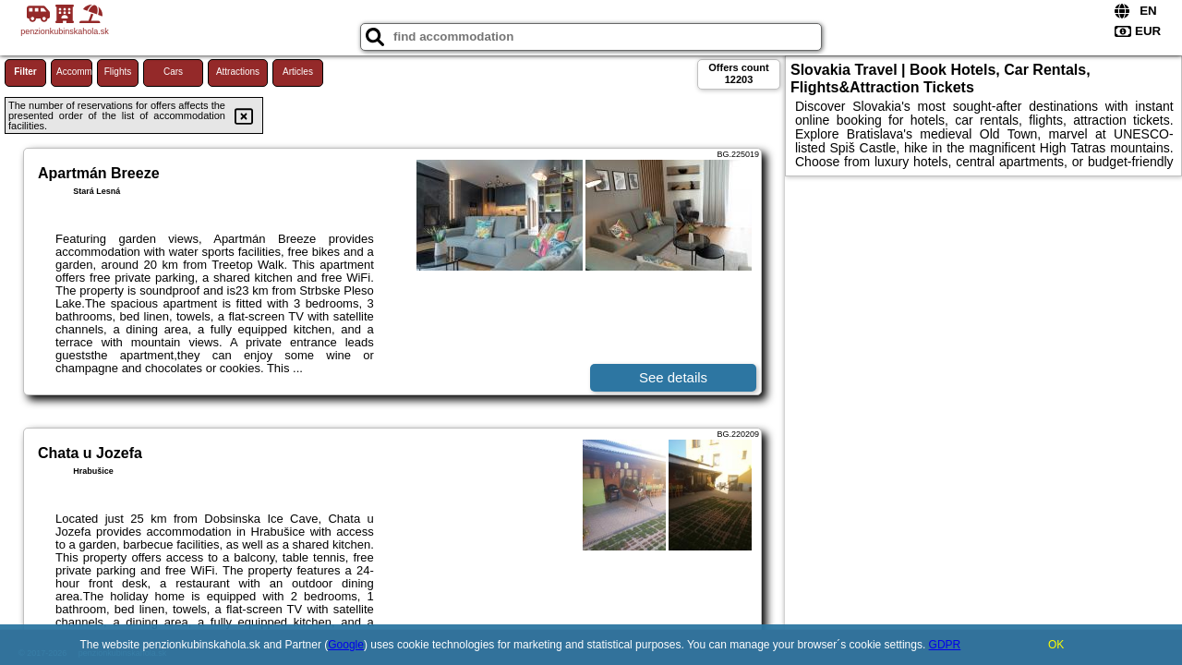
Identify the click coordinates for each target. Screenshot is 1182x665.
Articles (298, 71)
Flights (117, 71)
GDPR (945, 644)
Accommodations (74, 71)
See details (673, 377)
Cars (173, 71)
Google (346, 644)
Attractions (237, 71)
